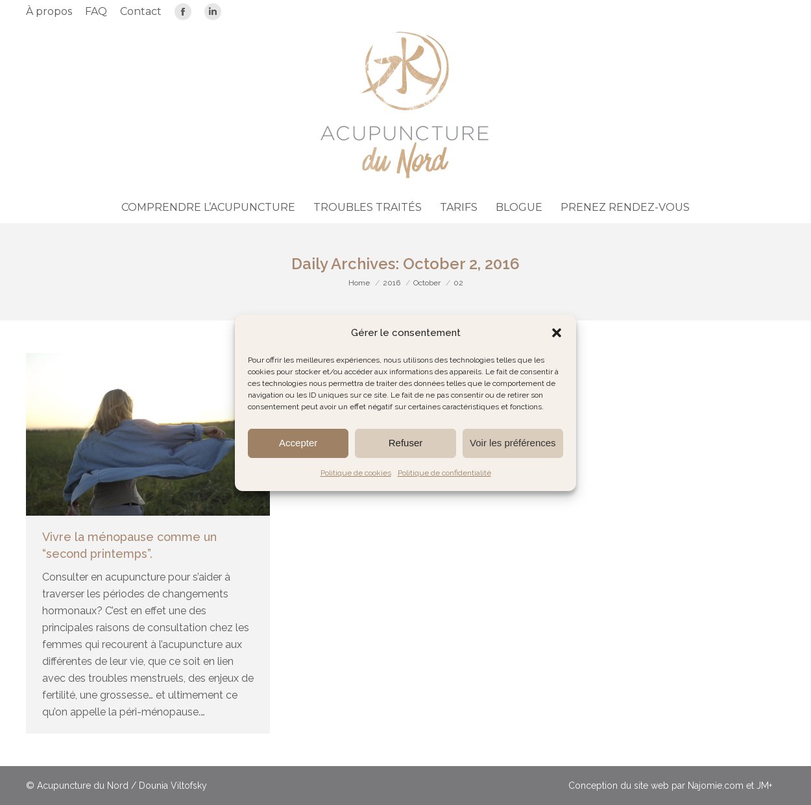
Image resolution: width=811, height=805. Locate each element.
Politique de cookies (356, 472)
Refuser (406, 442)
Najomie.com (716, 785)
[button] (556, 332)
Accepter (298, 442)
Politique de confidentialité (444, 472)
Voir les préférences (513, 442)
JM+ (764, 785)
